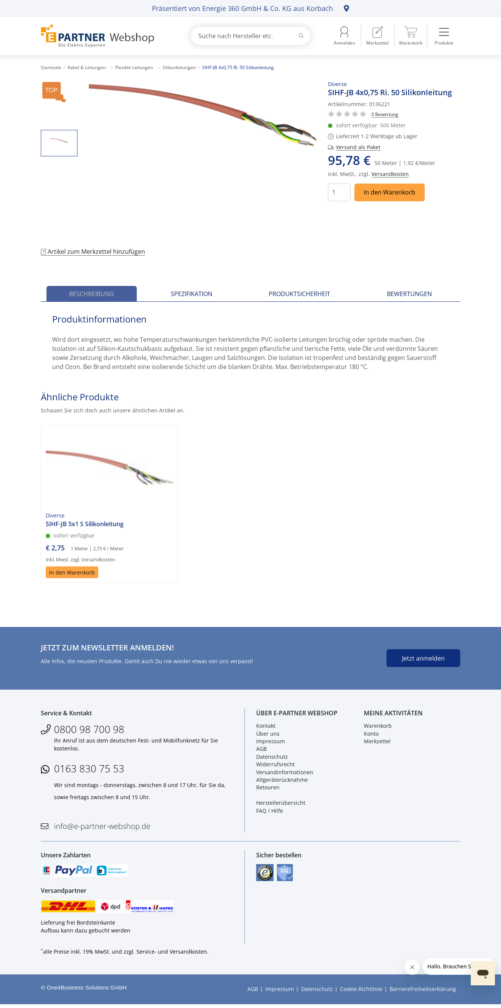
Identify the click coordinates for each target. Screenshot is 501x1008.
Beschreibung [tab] (91, 294)
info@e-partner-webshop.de (102, 827)
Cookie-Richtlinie (361, 992)
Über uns (268, 734)
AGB (261, 750)
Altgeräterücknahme (282, 780)
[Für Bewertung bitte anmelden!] (384, 113)
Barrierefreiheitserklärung (423, 992)
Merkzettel (377, 742)
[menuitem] (377, 36)
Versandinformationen (284, 773)
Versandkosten (390, 174)
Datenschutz (272, 757)
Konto (371, 734)
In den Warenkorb (389, 192)
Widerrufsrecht (275, 765)
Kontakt (265, 727)
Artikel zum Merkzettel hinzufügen (93, 251)
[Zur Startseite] (107, 36)
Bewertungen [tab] (409, 294)
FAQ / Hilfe (269, 811)
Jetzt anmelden (423, 658)
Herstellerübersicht (280, 804)
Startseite (51, 67)
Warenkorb (378, 727)
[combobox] (250, 36)
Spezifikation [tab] (191, 294)
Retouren (268, 788)
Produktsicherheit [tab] (299, 294)
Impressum (270, 742)
